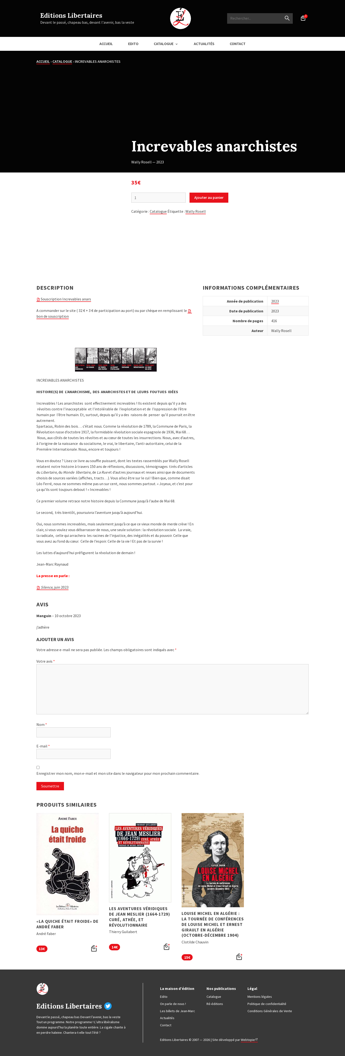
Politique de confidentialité (266, 1004)
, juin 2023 (55, 587)
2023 (275, 301)
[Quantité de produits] (158, 198)
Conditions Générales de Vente (269, 1011)
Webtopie (248, 1040)
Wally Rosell (195, 211)
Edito (133, 43)
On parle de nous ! (173, 1004)
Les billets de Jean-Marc (177, 1011)
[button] (94, 948)
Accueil (106, 43)
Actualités (204, 43)
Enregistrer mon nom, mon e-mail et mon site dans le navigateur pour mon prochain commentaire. (117, 773)
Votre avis (45, 661)
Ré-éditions (215, 1004)
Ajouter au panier (209, 197)
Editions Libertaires (71, 15)
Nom (41, 724)
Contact (238, 43)
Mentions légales (259, 996)
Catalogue (163, 43)
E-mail (43, 746)
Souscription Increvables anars (66, 299)
